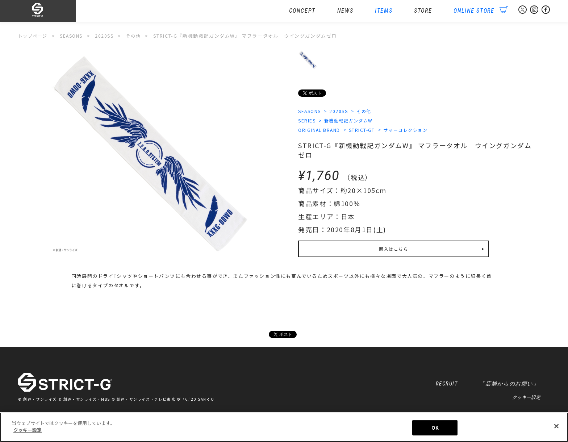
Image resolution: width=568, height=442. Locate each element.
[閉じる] (556, 427)
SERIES (307, 121)
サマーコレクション (413, 131)
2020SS (342, 111)
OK (435, 428)
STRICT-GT (366, 131)
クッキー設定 (526, 400)
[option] (150, 155)
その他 (369, 111)
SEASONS (310, 111)
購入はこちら (394, 251)
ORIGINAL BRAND (320, 131)
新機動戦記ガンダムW (352, 121)
